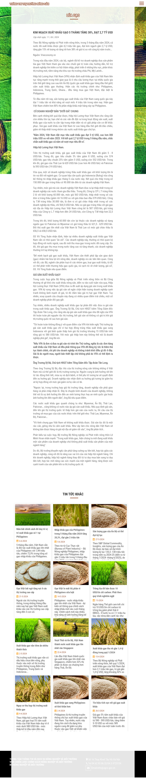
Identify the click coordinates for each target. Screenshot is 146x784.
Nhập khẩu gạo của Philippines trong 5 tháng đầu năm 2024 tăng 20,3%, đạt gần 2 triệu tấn (70, 533)
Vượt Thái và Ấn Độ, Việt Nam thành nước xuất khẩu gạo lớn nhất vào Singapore (68, 644)
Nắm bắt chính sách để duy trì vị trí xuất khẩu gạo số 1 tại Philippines (32, 533)
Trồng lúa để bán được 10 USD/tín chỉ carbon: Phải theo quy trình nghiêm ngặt (107, 592)
